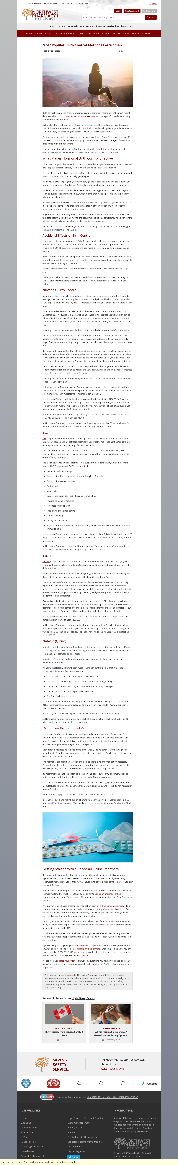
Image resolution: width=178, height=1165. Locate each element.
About (38, 33)
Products (50, 33)
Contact (147, 33)
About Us (25, 1122)
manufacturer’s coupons (86, 945)
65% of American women (76, 116)
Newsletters (27, 1149)
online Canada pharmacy (112, 905)
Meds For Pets (28, 1140)
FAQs (104, 33)
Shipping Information (31, 1144)
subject (114, 936)
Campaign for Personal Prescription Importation (112, 1096)
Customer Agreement (77, 1122)
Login (118, 10)
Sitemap (71, 1131)
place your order (67, 960)
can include (80, 466)
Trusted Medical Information (81, 1135)
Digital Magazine (75, 1149)
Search (151, 17)
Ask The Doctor (28, 1126)
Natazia (46, 647)
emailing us (97, 964)
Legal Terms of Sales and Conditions (85, 1117)
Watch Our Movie (112, 1068)
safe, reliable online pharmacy (86, 948)
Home (29, 33)
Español (153, 3)
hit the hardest (98, 924)
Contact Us (26, 1131)
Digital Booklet (74, 1144)
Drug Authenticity (89, 33)
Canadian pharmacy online (108, 893)
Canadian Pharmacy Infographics (83, 1140)
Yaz (44, 438)
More (135, 33)
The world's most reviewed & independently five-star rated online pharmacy (89, 26)
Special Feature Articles (32, 1153)
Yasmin (46, 561)
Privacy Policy (73, 1126)
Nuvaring (46, 296)
